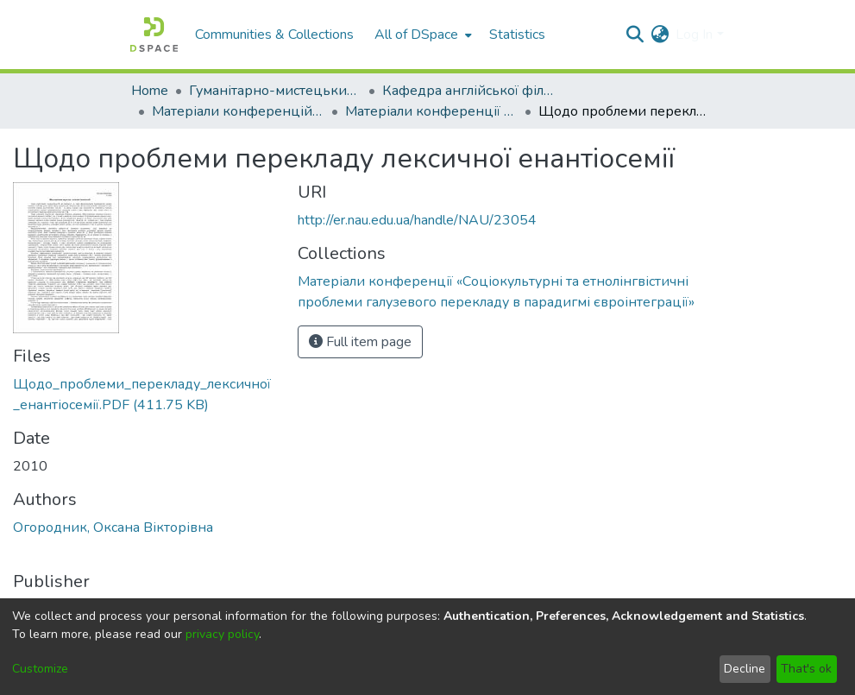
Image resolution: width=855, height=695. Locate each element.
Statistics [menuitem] (517, 34)
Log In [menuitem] (694, 34)
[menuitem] (421, 34)
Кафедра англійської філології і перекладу (468, 90)
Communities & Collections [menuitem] (274, 34)
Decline (744, 668)
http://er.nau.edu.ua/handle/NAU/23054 (417, 220)
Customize (40, 668)
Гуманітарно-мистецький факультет (275, 90)
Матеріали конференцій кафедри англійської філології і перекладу (238, 111)
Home (149, 90)
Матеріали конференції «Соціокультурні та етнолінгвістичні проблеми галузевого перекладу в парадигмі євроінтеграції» (431, 111)
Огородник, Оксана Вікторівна (113, 527)
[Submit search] (634, 34)
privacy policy (222, 634)
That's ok (806, 668)
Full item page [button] (360, 341)
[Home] (154, 34)
